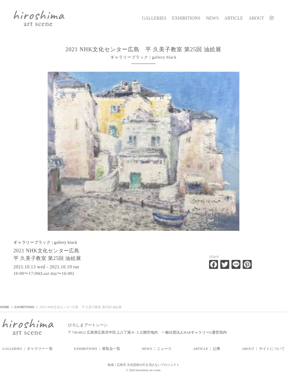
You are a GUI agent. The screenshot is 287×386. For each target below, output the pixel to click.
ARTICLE (233, 18)
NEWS (212, 18)
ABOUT (256, 18)
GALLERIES (154, 18)
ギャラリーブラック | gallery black (45, 242)
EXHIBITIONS (186, 18)
